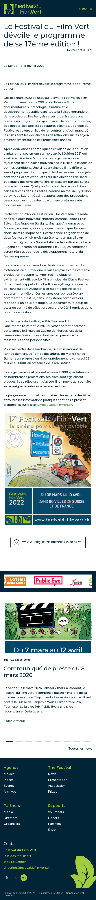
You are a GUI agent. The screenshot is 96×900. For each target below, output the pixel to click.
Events (9, 785)
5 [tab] (48, 741)
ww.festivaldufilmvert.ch (54, 405)
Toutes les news (80, 748)
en (24, 877)
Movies (9, 774)
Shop (52, 829)
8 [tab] (76, 741)
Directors (10, 818)
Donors (53, 818)
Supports (56, 805)
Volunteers (56, 812)
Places (9, 780)
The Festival (59, 767)
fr (7, 877)
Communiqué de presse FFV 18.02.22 (52, 542)
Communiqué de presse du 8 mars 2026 (44, 671)
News (52, 774)
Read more (15, 721)
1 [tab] (9, 741)
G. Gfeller (57, 893)
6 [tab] (57, 741)
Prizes (52, 791)
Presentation (57, 780)
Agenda (11, 767)
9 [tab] (86, 741)
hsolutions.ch (11, 895)
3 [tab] (28, 741)
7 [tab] (67, 741)
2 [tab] (19, 741)
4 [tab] (38, 741)
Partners (12, 805)
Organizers (12, 824)
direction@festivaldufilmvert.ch (27, 867)
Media (8, 812)
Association (57, 785)
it (15, 877)
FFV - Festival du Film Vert (22, 8)
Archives (10, 791)
